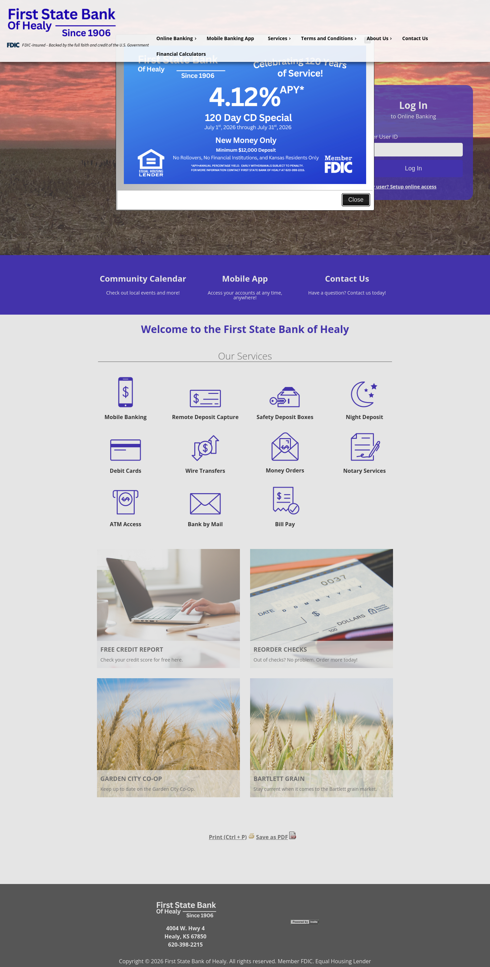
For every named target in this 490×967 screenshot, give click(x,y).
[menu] (320, 46)
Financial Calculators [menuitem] (181, 54)
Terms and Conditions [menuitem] (329, 38)
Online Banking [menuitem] (177, 38)
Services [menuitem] (280, 38)
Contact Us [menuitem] (415, 38)
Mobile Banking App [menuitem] (230, 38)
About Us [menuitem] (380, 38)
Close (355, 199)
